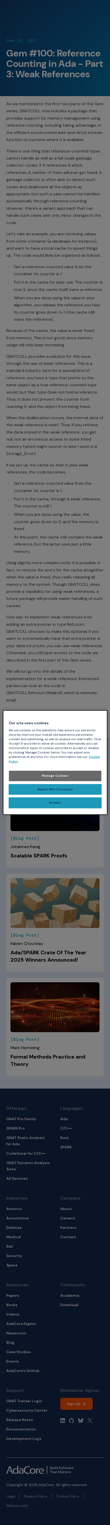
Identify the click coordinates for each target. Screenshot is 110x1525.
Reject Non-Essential (55, 789)
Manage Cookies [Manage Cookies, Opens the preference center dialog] (55, 776)
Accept (55, 803)
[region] (55, 762)
